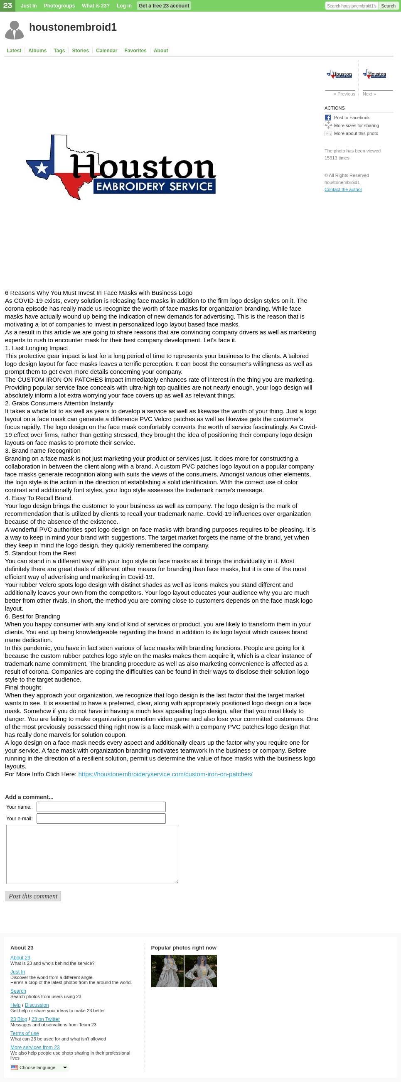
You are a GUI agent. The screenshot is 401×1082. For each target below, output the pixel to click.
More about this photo (356, 133)
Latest (14, 51)
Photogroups (59, 6)
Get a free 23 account (164, 6)
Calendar (106, 51)
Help (15, 1005)
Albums (37, 51)
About (161, 51)
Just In (29, 6)
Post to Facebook (352, 117)
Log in (124, 6)
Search (388, 5)
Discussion (37, 1005)
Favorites (136, 51)
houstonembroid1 (73, 27)
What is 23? (96, 6)
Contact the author (343, 189)
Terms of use (24, 1033)
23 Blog (18, 1019)
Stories (80, 51)
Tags (59, 51)
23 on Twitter (46, 1019)
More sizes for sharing (356, 125)
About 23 (20, 958)
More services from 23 (35, 1047)
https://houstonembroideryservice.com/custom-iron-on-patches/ (165, 774)
